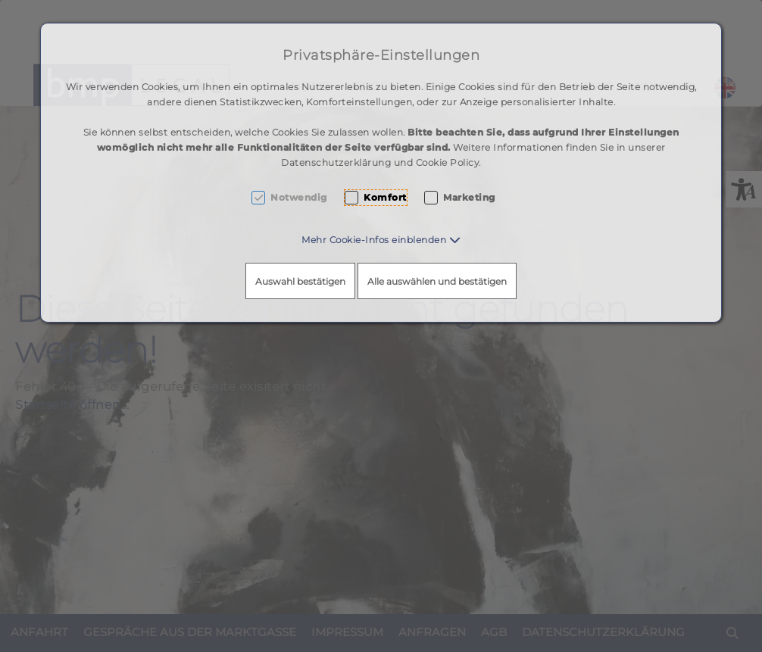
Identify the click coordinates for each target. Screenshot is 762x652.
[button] (381, 239)
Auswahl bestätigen (300, 281)
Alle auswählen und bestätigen (437, 281)
